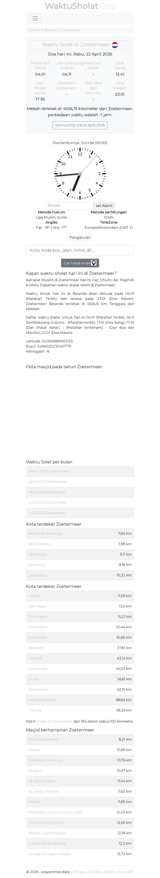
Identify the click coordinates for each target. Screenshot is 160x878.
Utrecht (35, 658)
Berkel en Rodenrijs (45, 534)
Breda (33, 679)
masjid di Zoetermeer (54, 721)
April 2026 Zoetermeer (47, 482)
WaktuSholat (71, 6)
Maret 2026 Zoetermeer (49, 471)
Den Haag (36, 606)
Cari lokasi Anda (80, 262)
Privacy (79, 872)
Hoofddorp (37, 627)
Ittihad (34, 802)
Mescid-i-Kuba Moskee (47, 833)
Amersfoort (38, 689)
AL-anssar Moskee (43, 791)
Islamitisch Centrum (45, 760)
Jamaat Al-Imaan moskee (49, 854)
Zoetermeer (70, 30)
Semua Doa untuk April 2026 (80, 125)
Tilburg (34, 710)
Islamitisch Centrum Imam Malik (55, 812)
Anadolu (35, 771)
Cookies (94, 872)
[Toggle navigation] (35, 18)
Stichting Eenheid (43, 739)
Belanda (50, 30)
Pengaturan (80, 238)
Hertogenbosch (41, 700)
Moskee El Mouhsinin (46, 823)
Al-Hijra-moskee (41, 781)
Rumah (33, 30)
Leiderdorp (37, 575)
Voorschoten (39, 544)
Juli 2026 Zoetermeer (46, 513)
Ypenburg (37, 554)
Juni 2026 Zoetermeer (47, 503)
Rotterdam (37, 617)
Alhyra (33, 750)
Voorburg (36, 565)
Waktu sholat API (119, 872)
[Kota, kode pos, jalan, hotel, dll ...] (80, 250)
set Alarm (104, 206)
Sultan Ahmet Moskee (47, 843)
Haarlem (35, 648)
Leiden (34, 596)
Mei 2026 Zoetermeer (46, 492)
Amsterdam (38, 669)
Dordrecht (37, 637)
